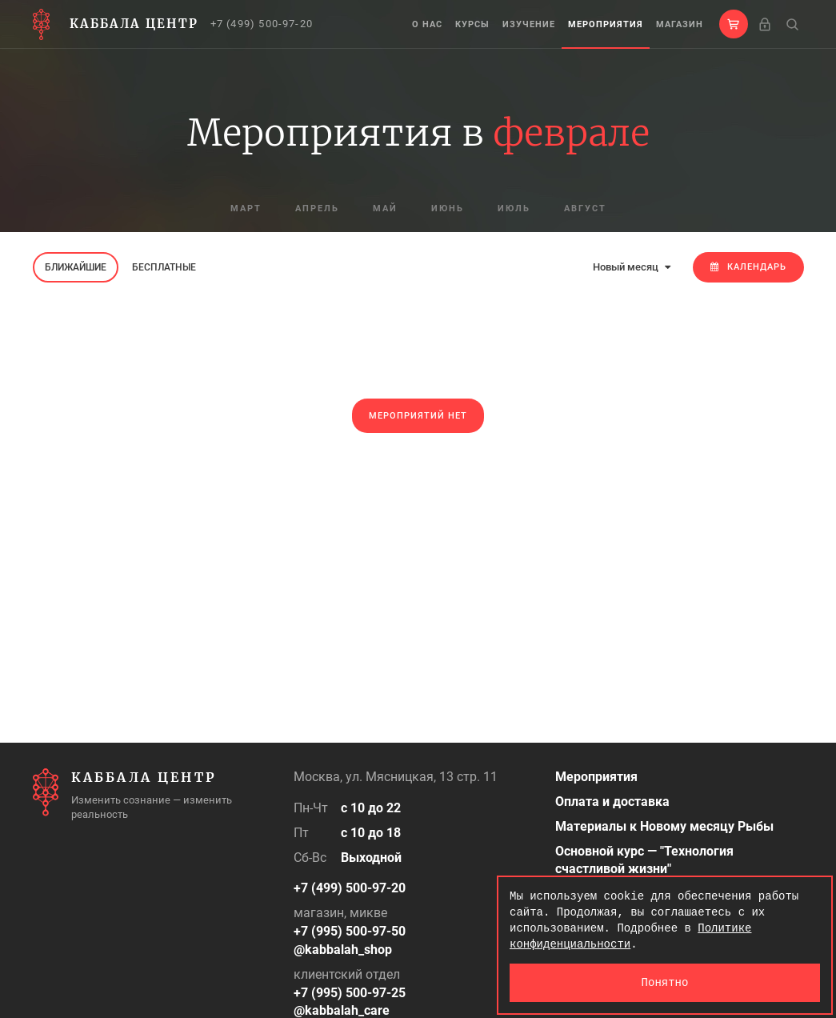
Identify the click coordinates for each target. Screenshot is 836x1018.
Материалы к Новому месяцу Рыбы (664, 826)
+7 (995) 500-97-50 (350, 931)
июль (514, 208)
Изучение (528, 24)
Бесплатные (164, 267)
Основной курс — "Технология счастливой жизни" (644, 860)
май (385, 208)
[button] (733, 24)
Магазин (679, 24)
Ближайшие (75, 267)
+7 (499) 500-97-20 (262, 24)
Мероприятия (605, 24)
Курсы (472, 24)
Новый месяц (631, 267)
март (246, 208)
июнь (447, 208)
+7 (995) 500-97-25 (350, 992)
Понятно (665, 982)
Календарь (748, 267)
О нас (427, 24)
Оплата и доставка (612, 801)
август (585, 208)
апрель (317, 208)
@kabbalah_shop (343, 949)
